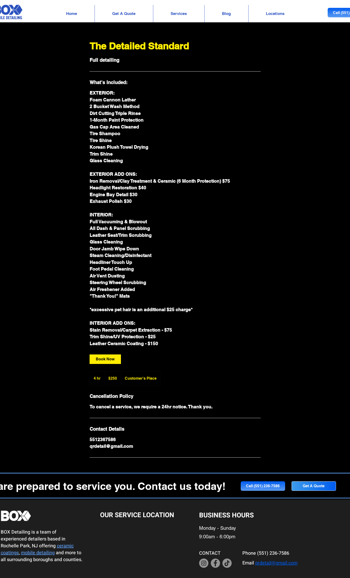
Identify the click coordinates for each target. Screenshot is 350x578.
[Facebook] (215, 563)
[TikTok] (227, 563)
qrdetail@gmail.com (276, 562)
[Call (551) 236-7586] (263, 486)
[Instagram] (203, 563)
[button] (178, 13)
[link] (105, 359)
